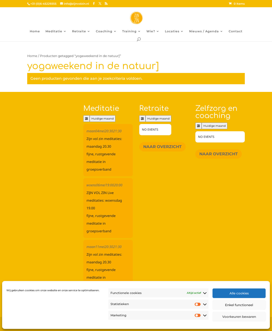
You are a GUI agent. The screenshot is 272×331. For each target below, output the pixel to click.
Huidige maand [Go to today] (102, 118)
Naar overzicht (162, 146)
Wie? (150, 31)
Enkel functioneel (239, 305)
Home (35, 31)
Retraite (79, 31)
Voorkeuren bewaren (239, 317)
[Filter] (86, 118)
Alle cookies (239, 293)
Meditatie (53, 31)
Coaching (104, 31)
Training (129, 31)
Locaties (172, 31)
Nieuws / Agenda (204, 31)
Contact (235, 31)
